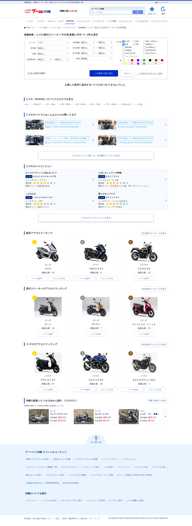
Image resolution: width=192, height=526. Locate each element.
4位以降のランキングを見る (154, 233)
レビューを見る (58, 279)
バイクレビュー (125, 21)
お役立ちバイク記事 (61, 460)
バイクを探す (37, 279)
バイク (30, 21)
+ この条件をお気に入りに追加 (149, 73)
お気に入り (152, 14)
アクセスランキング (69, 468)
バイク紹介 (108, 468)
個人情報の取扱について (42, 519)
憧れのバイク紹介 (33, 475)
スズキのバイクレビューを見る (96, 218)
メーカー (41, 21)
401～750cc (96, 104)
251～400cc (81, 104)
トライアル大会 (158, 468)
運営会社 (84, 519)
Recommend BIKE (71, 483)
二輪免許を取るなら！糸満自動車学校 (42, 483)
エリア (61, 21)
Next (165, 417)
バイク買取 (111, 21)
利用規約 (27, 519)
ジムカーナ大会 (141, 468)
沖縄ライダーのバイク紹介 (37, 460)
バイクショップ (83, 21)
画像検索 (70, 21)
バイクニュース (123, 468)
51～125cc (51, 104)
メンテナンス (98, 21)
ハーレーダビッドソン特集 (101, 475)
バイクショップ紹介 (91, 468)
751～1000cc (111, 104)
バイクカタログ (142, 21)
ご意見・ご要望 (60, 519)
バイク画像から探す (135, 501)
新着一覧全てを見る (157, 401)
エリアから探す (116, 501)
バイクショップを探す (95, 501)
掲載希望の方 (73, 519)
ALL (26, 104)
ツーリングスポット (110, 460)
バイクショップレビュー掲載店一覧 (41, 468)
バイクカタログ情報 (77, 475)
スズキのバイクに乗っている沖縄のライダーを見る (96, 155)
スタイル (51, 21)
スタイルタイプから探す (71, 501)
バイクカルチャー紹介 (55, 475)
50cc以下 (37, 104)
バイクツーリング (159, 21)
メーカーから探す (49, 501)
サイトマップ (161, 2)
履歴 (163, 14)
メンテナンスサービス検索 (86, 460)
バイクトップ (32, 501)
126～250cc (65, 104)
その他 (139, 104)
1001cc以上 (127, 104)
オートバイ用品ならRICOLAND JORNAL (135, 475)
